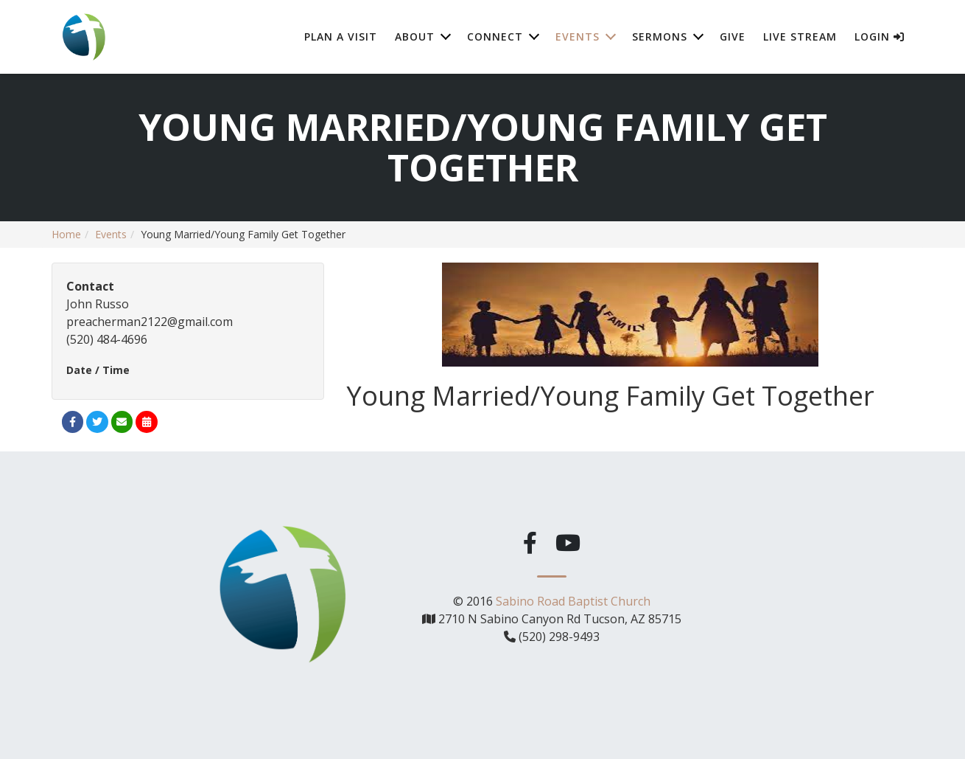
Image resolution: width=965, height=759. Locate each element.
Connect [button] (495, 37)
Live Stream (800, 37)
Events (111, 234)
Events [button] (577, 37)
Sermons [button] (659, 37)
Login (880, 37)
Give (732, 37)
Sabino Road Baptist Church (573, 600)
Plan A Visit (340, 37)
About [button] (415, 37)
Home (66, 234)
